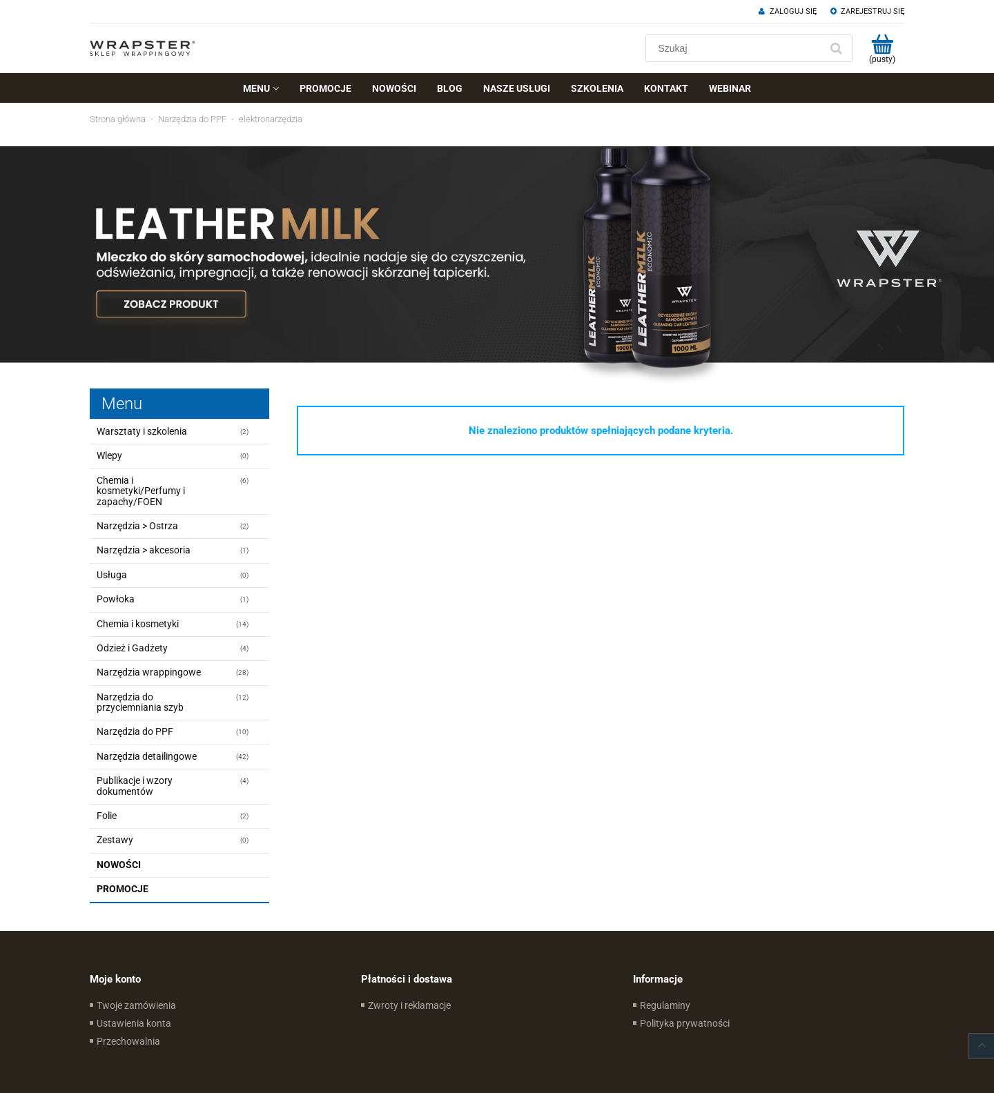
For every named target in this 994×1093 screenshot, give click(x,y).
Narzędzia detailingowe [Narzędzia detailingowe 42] (147, 756)
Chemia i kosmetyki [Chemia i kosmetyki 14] (138, 623)
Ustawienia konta (134, 1023)
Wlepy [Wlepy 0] (109, 455)
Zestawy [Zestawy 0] (115, 839)
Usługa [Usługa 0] (112, 574)
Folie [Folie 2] (107, 815)
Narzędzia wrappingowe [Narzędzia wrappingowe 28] (149, 672)
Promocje (122, 888)
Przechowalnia (128, 1041)
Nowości (119, 864)
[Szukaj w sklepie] (736, 48)
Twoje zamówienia (136, 1005)
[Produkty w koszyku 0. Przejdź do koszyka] (881, 48)
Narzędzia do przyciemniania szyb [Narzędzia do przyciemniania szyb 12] (140, 702)
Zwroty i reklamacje (409, 1005)
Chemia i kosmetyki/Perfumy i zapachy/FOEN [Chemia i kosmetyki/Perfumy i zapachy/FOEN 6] (141, 491)
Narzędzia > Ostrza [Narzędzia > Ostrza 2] (137, 525)
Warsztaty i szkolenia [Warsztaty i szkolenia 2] (142, 431)
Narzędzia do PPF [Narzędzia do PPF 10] (135, 731)
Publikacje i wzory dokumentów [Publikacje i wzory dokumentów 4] (135, 785)
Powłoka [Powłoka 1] (116, 598)
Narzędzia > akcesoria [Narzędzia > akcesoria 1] (144, 549)
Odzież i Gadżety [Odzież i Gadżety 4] (132, 647)
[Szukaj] (836, 48)
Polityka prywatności (685, 1023)
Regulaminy (665, 1005)
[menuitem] (261, 88)
